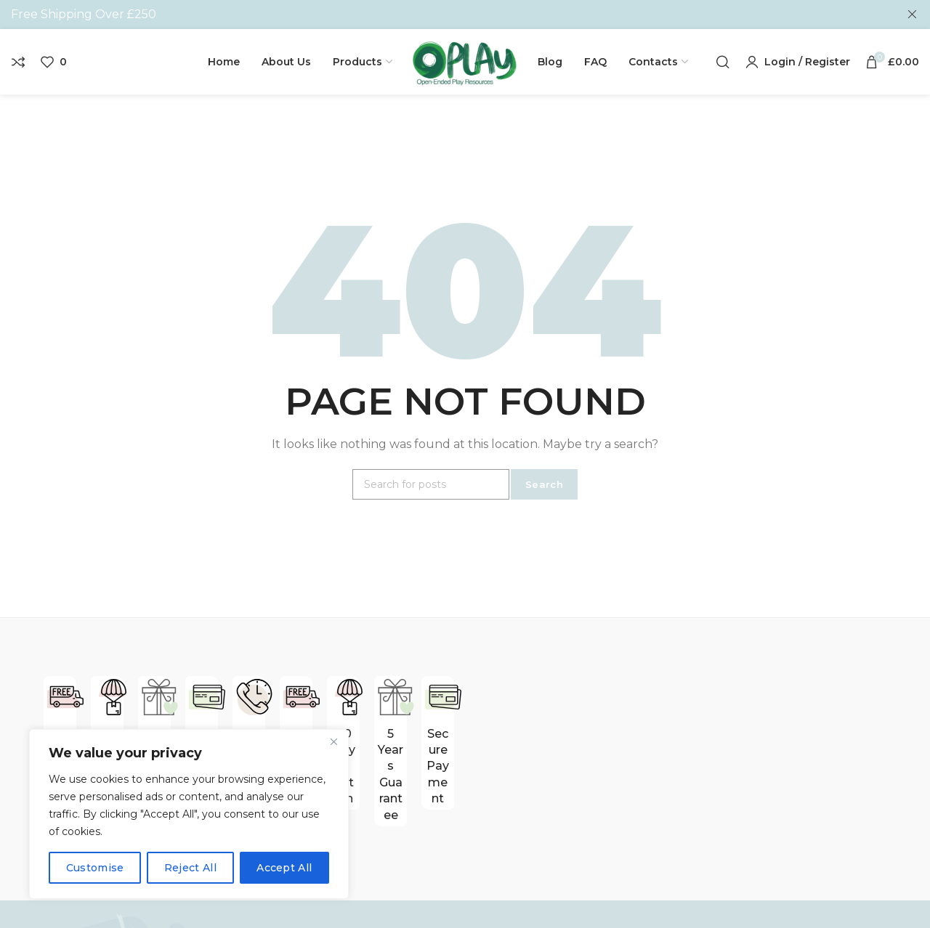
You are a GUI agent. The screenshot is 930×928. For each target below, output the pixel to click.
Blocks (573, 898)
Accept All (284, 867)
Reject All (190, 867)
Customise (95, 867)
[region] (189, 814)
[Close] (333, 741)
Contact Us (430, 898)
